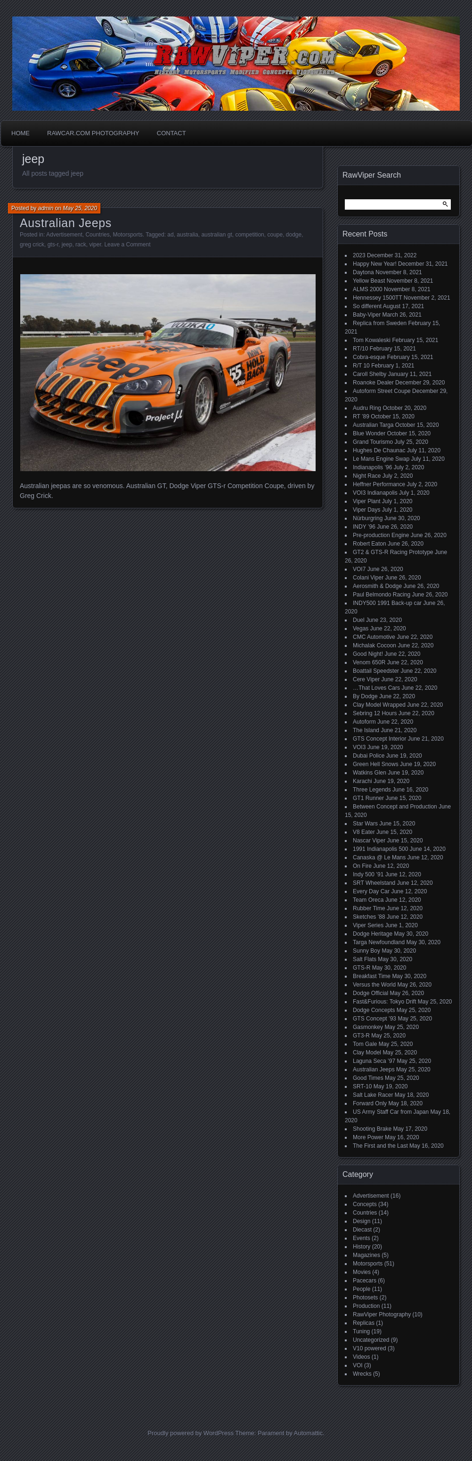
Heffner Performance (379, 484)
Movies (362, 1272)
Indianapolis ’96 (372, 467)
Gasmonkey (368, 1027)
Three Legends (372, 789)
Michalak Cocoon (374, 645)
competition (249, 234)
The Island (366, 730)
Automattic (308, 1433)
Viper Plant (366, 501)
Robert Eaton (369, 543)
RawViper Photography (382, 1314)
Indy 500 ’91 (368, 874)
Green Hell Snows (376, 764)
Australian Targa (373, 425)
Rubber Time (369, 908)
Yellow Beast (369, 281)
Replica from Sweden (380, 323)
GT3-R (361, 1035)
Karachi (362, 781)
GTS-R (361, 967)
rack (80, 244)
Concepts (365, 1204)
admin (46, 208)
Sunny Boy (366, 950)
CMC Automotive (374, 637)
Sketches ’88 (369, 917)
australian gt (216, 234)
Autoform (364, 721)
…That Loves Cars (376, 688)
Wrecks (362, 1374)
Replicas (363, 1323)
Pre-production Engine (381, 535)
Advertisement (64, 234)
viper (95, 244)
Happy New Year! (375, 264)
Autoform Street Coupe (382, 391)
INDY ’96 (364, 526)
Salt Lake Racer (373, 1095)
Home (20, 133)
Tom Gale (365, 1044)
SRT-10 (362, 1086)
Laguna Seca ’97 (374, 1061)
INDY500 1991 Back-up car (387, 603)
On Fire (362, 866)
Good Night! (368, 654)
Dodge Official (370, 993)
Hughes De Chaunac (379, 450)
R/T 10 (361, 365)
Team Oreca (368, 900)
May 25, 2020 (80, 208)
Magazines (366, 1255)
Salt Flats (364, 959)
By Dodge (365, 696)
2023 (359, 255)
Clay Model (367, 1052)
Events (361, 1238)
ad (170, 234)
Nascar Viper (369, 840)
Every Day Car (371, 891)
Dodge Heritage (372, 933)
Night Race (367, 476)
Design (361, 1221)
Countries (97, 234)
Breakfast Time (372, 976)
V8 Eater (364, 832)
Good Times (368, 1078)
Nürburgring (367, 518)
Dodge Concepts (374, 1010)
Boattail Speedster (376, 671)
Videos (361, 1357)
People (361, 1289)
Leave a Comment (127, 244)
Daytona (363, 272)
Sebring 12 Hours (375, 713)
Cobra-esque (369, 357)
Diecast (362, 1229)
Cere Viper (366, 679)
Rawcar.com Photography (93, 133)
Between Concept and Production (395, 806)
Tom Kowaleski (372, 340)
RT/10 (360, 348)
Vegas (360, 628)
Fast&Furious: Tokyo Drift (384, 1001)
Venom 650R (369, 662)
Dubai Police (368, 755)
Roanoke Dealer (373, 382)
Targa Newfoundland (379, 942)
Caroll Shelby (369, 374)
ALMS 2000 (367, 289)
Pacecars (364, 1280)
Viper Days (366, 509)
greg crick (32, 244)
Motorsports (127, 234)
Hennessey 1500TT (377, 297)
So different (367, 306)
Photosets (365, 1297)
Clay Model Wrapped (379, 705)
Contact (171, 133)
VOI (358, 1365)
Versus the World (374, 984)
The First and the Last (380, 1146)
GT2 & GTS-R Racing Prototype (393, 552)
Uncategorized (371, 1340)
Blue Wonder (369, 433)
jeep (67, 244)
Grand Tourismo (373, 442)
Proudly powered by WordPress (190, 1433)
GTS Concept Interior (379, 738)
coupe (275, 234)
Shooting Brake (372, 1129)
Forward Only (370, 1103)
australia (187, 234)
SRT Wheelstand (374, 883)
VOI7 (359, 569)
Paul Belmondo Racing (381, 594)
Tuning (361, 1331)
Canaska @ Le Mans (379, 857)
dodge (293, 234)
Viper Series (368, 925)
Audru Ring (367, 408)
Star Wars (365, 823)
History (361, 1246)
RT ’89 (361, 416)
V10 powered (369, 1348)
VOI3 (359, 747)
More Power (368, 1137)
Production (366, 1306)
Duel (359, 620)
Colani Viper (368, 577)
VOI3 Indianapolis (375, 493)
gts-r (53, 244)
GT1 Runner (368, 798)
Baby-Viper (367, 314)
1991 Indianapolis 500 (380, 849)
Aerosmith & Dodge (377, 586)
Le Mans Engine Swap (381, 459)
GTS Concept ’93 (374, 1018)
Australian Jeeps (66, 222)
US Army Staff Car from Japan (391, 1112)
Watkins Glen (369, 772)
